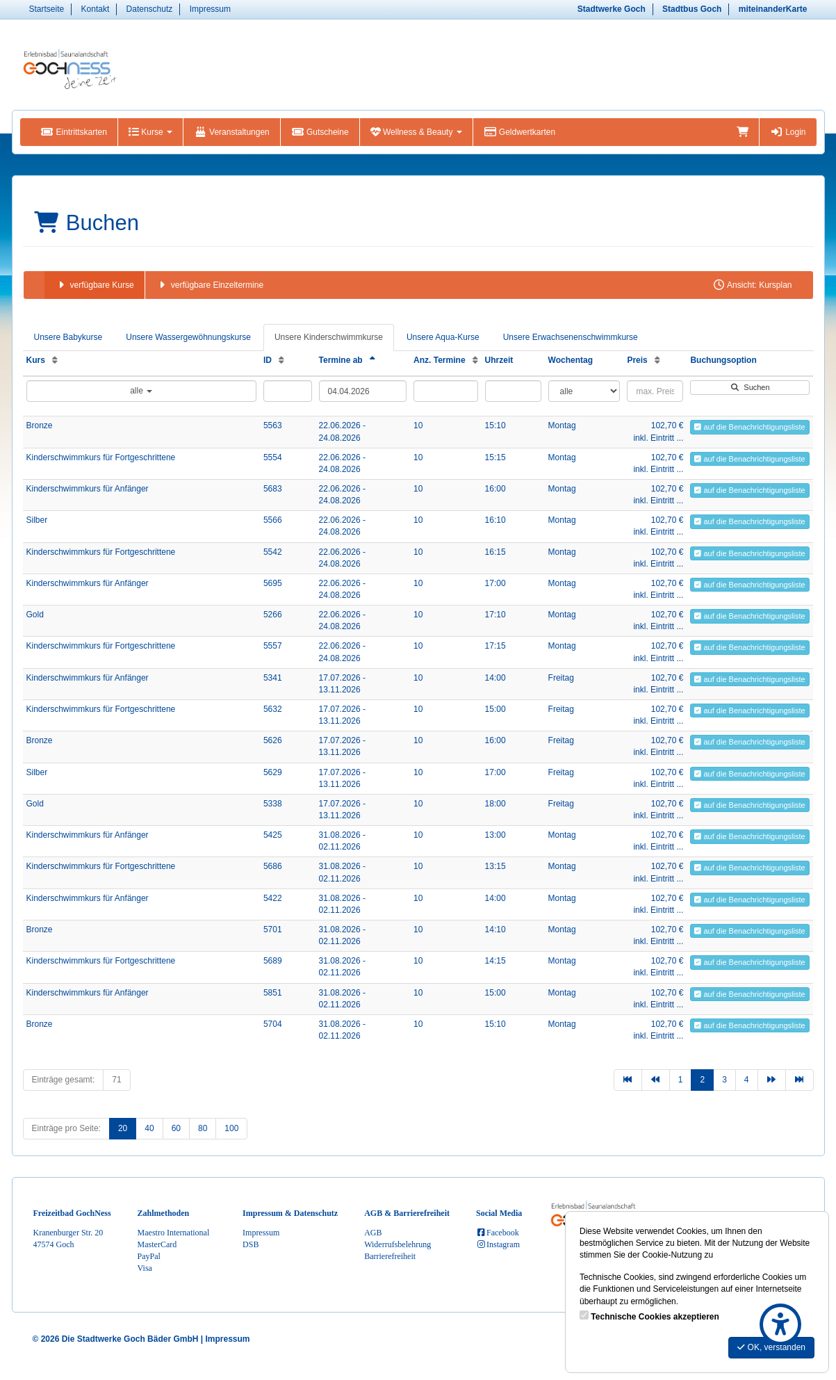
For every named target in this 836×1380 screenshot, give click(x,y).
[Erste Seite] (628, 1080)
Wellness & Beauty (416, 132)
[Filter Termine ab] (363, 391)
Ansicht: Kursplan (752, 285)
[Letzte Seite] (799, 1080)
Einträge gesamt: (63, 1080)
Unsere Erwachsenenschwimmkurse (570, 337)
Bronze (39, 425)
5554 (272, 457)
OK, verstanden (771, 1347)
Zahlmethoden (164, 1213)
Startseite (47, 9)
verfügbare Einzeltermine (209, 285)
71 (116, 1080)
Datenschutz (149, 9)
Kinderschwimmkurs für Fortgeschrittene (101, 457)
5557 (272, 646)
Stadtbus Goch (691, 9)
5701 (272, 929)
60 (176, 1128)
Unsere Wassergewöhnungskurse (188, 337)
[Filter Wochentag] (584, 391)
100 (231, 1128)
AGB (373, 1232)
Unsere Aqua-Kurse (443, 337)
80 (202, 1128)
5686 (272, 866)
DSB (251, 1244)
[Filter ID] (287, 391)
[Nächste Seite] (771, 1080)
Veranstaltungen (232, 132)
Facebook (497, 1232)
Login (787, 132)
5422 (272, 898)
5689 (272, 961)
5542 (272, 552)
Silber (37, 520)
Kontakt (95, 9)
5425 (272, 835)
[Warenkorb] (742, 132)
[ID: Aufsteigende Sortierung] (281, 360)
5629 (272, 772)
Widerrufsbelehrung (397, 1244)
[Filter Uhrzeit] (513, 391)
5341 (272, 678)
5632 (272, 709)
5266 (272, 614)
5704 (272, 1024)
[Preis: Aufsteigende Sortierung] (657, 360)
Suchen (749, 387)
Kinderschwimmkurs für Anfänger (87, 489)
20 (122, 1128)
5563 (272, 425)
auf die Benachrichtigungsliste (749, 427)
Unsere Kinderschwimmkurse (328, 337)
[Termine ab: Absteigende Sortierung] (372, 360)
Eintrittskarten (74, 132)
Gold (35, 614)
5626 (272, 740)
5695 (272, 583)
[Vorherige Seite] (655, 1080)
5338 (272, 804)
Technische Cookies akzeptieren (655, 1317)
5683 (272, 489)
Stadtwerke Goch (611, 9)
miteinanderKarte (773, 9)
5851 (272, 993)
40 (149, 1128)
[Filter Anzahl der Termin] (445, 391)
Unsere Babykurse (68, 337)
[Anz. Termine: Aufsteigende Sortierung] (475, 360)
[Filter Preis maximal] (655, 391)
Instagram (498, 1244)
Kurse (150, 132)
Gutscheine (320, 132)
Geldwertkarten (519, 132)
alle (141, 391)
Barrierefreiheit (390, 1256)
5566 (272, 520)
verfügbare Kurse (94, 285)
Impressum (210, 9)
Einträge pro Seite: (66, 1128)
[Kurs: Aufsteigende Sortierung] (55, 360)
